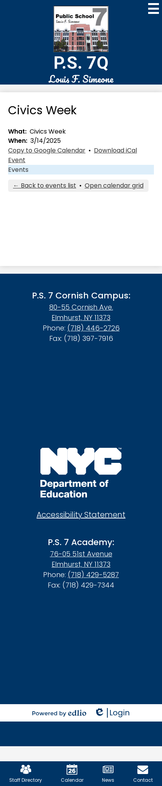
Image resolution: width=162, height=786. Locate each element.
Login (112, 713)
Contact (143, 773)
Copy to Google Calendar (46, 150)
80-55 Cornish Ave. (81, 307)
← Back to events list (44, 185)
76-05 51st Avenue (81, 554)
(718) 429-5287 (93, 574)
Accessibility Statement (81, 514)
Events (18, 169)
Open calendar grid (114, 185)
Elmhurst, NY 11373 (81, 317)
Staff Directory (25, 773)
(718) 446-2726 (93, 328)
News (108, 773)
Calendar (72, 773)
